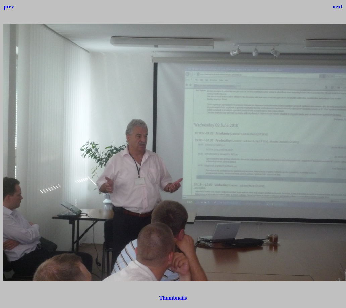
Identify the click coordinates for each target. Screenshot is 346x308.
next (337, 6)
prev (9, 6)
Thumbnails (173, 298)
